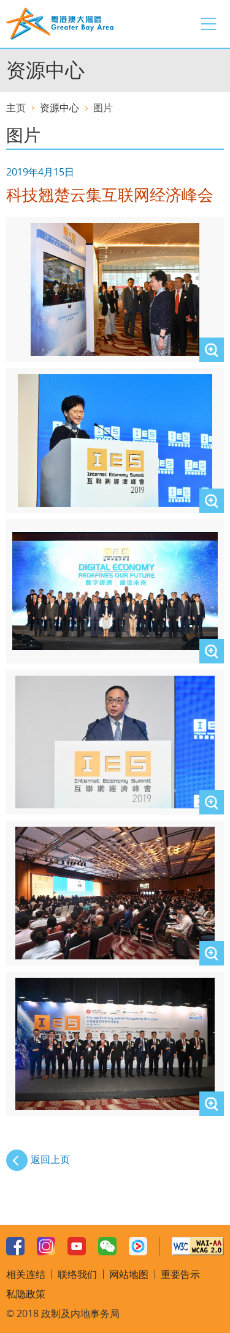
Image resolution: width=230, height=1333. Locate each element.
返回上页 (50, 1159)
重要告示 (180, 1274)
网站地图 (128, 1274)
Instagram (46, 1246)
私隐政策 (25, 1294)
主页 (16, 107)
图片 (103, 107)
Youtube (76, 1246)
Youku (138, 1246)
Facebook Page (15, 1246)
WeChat (107, 1246)
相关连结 (25, 1274)
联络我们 (77, 1274)
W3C (198, 1246)
